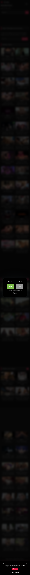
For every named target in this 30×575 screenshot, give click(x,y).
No (20, 286)
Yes (10, 286)
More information (15, 572)
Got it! (15, 569)
